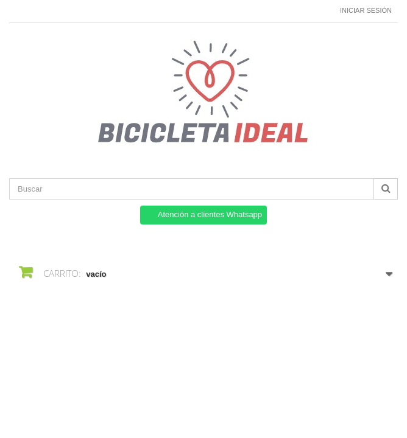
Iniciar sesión (366, 10)
